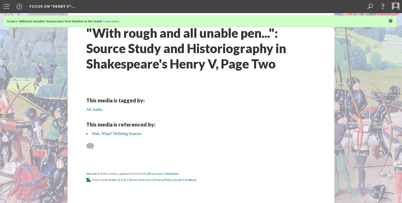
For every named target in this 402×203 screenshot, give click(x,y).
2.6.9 (121, 180)
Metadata (171, 174)
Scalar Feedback (185, 180)
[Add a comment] (92, 146)
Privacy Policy (163, 180)
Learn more (111, 21)
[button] (382, 6)
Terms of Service (140, 180)
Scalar (113, 180)
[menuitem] (6, 6)
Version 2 (92, 174)
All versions (155, 174)
